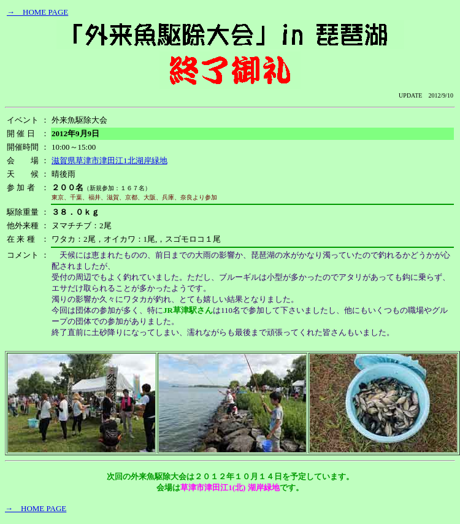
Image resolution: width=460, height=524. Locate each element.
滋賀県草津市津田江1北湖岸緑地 (109, 160)
